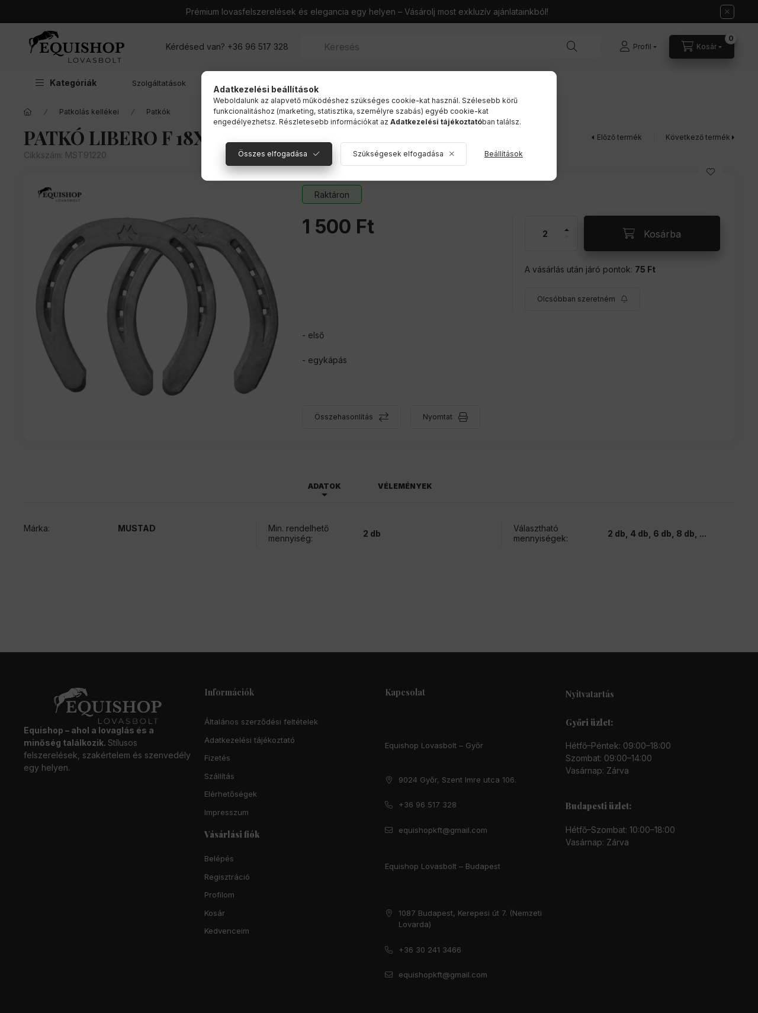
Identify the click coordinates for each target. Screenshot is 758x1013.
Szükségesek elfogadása (398, 153)
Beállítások (503, 153)
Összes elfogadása (272, 153)
